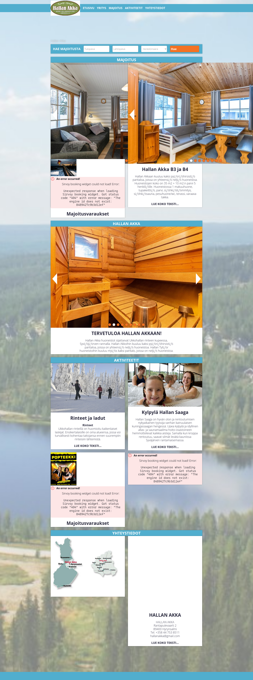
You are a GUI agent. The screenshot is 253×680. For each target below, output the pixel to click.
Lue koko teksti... (165, 204)
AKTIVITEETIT (134, 8)
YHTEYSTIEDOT (155, 8)
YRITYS (101, 8)
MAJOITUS (115, 8)
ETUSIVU (88, 8)
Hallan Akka (58, 41)
